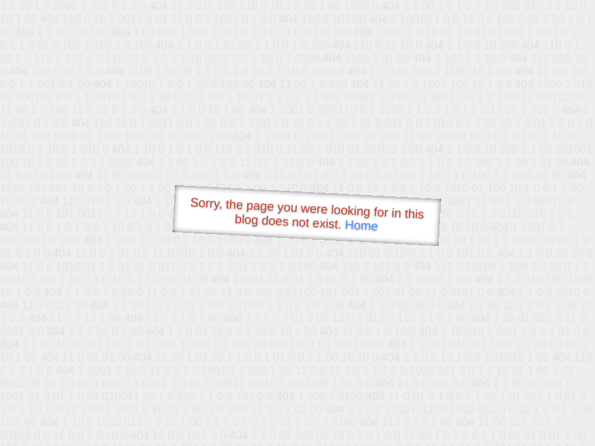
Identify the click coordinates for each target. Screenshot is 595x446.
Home (361, 225)
